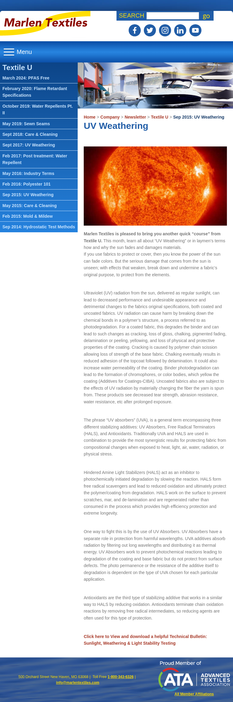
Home (90, 117)
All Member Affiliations (194, 694)
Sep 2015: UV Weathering (199, 117)
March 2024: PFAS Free (25, 78)
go (206, 15)
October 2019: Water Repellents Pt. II (37, 109)
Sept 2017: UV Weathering (28, 145)
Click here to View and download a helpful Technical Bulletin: (145, 636)
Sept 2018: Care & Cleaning (30, 134)
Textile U (159, 117)
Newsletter (135, 117)
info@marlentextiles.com (77, 682)
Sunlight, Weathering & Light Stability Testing (130, 643)
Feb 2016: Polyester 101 (26, 184)
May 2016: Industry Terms (28, 173)
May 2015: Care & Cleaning (29, 205)
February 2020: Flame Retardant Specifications (34, 92)
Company (110, 117)
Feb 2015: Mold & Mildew (27, 216)
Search (131, 15)
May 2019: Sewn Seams (26, 123)
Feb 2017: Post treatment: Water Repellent (34, 159)
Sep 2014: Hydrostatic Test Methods (38, 226)
